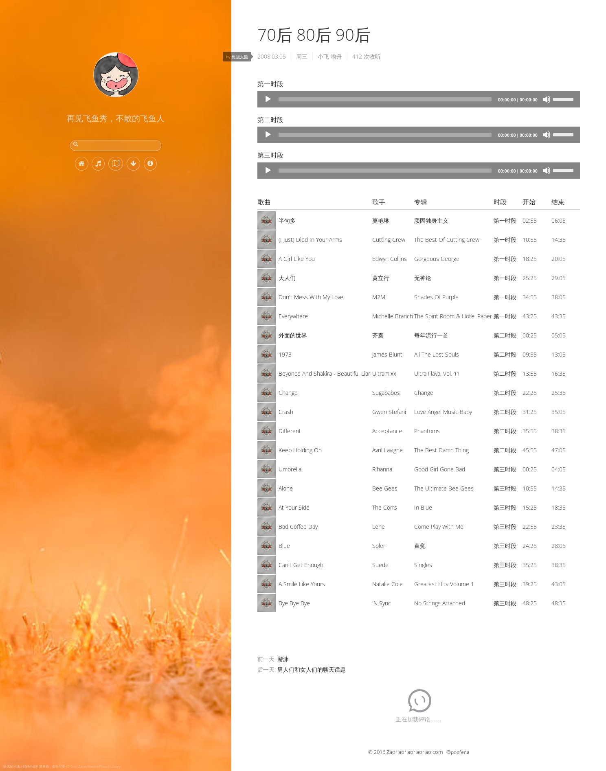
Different (290, 431)
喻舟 (336, 56)
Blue (284, 546)
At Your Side (294, 507)
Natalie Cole (387, 584)
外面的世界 (293, 335)
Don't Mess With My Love (311, 297)
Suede (380, 565)
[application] (418, 99)
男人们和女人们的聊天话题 (311, 669)
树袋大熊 (240, 56)
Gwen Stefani (389, 412)
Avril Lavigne (387, 450)
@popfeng (457, 752)
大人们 (287, 278)
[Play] (268, 99)
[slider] (385, 99)
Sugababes (386, 392)
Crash (286, 412)
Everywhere (293, 316)
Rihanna (382, 469)
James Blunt (387, 354)
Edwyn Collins (389, 259)
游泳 (283, 659)
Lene (378, 526)
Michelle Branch (392, 316)
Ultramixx (384, 373)
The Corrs (384, 507)
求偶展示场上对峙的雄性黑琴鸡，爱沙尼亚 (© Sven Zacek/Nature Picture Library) (62, 766)
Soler (378, 546)
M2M (378, 297)
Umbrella (290, 469)
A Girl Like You (297, 259)
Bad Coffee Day (298, 526)
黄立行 (380, 278)
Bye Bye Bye (294, 603)
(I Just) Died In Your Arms (310, 239)
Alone (286, 488)
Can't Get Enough (301, 565)
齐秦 (378, 335)
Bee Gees (384, 488)
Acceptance (387, 431)
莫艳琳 (380, 220)
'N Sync (381, 603)
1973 (285, 354)
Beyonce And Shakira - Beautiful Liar (324, 373)
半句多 (287, 220)
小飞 (323, 56)
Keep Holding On (300, 450)
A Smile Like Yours (302, 584)
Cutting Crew (388, 239)
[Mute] (546, 99)
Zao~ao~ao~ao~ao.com (414, 752)
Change (288, 392)
